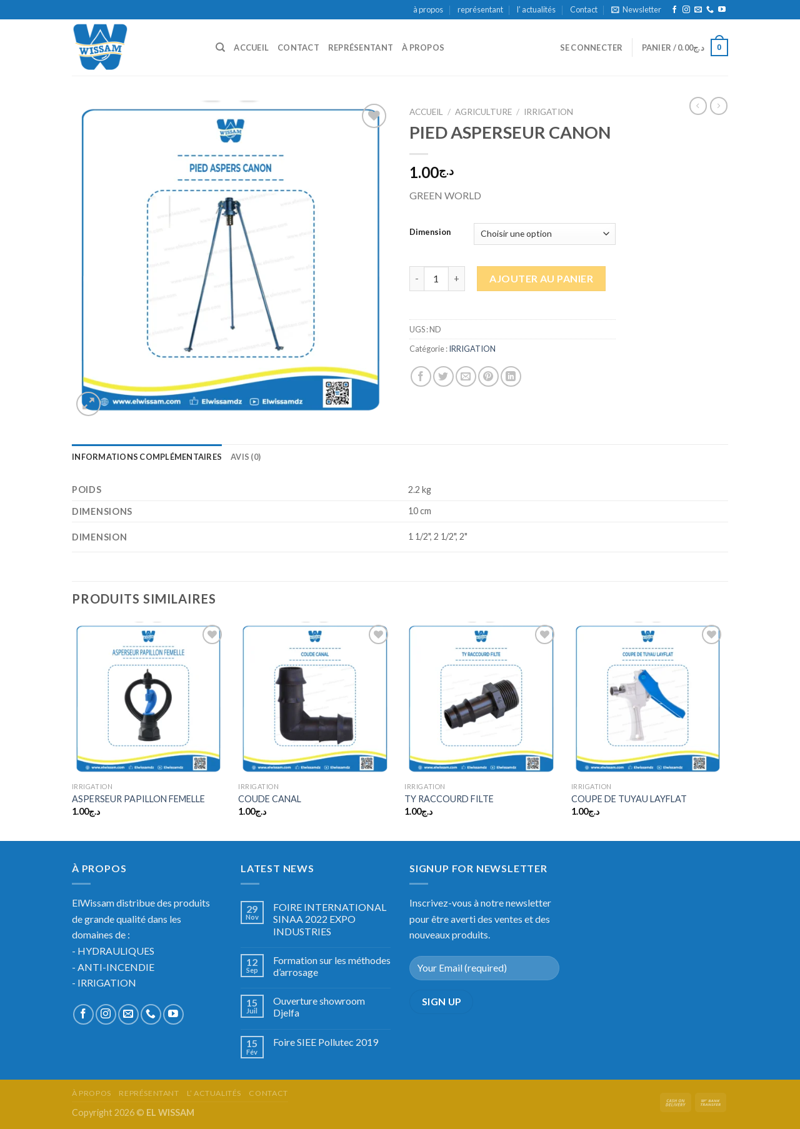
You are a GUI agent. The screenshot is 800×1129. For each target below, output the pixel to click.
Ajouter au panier (541, 278)
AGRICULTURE (483, 112)
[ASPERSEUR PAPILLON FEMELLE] (149, 699)
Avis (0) (246, 457)
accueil (251, 47)
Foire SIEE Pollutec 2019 (325, 1042)
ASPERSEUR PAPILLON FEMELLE (138, 798)
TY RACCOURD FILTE (449, 798)
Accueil (426, 112)
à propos (428, 9)
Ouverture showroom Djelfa (319, 1006)
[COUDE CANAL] (315, 699)
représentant (480, 9)
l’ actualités (536, 9)
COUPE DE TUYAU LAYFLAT (629, 798)
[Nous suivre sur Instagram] (686, 10)
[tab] (147, 456)
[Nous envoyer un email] (698, 10)
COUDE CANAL (269, 798)
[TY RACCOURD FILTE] (481, 699)
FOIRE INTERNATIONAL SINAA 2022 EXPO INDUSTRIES (329, 919)
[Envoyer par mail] (466, 376)
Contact (584, 9)
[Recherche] (220, 47)
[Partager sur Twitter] (443, 376)
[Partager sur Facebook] (421, 376)
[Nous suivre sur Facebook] (674, 10)
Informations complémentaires (147, 457)
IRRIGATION (548, 112)
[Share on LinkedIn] (511, 376)
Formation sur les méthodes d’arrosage (332, 966)
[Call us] (710, 10)
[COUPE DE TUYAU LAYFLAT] (648, 699)
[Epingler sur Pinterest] (488, 376)
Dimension (430, 232)
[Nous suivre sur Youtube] (722, 10)
